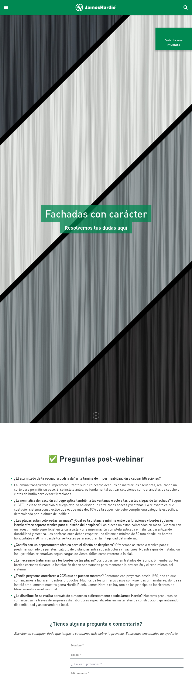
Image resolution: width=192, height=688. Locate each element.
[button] (6, 7)
